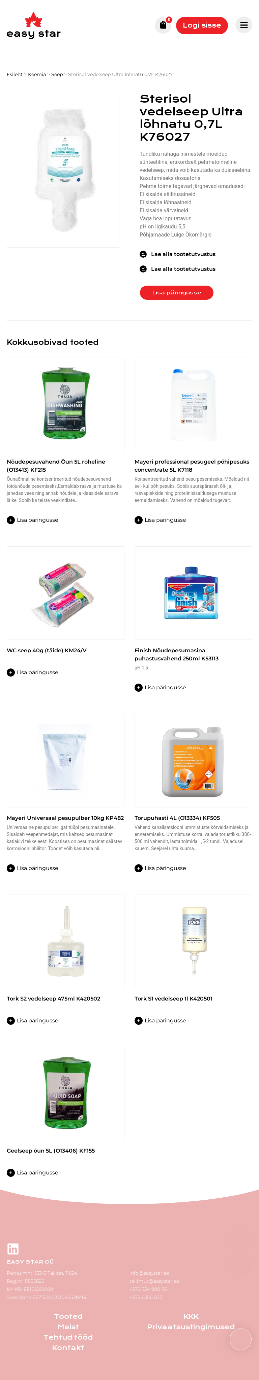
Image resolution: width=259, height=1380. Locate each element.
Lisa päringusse (176, 293)
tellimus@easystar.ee (154, 1281)
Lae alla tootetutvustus (183, 254)
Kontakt (68, 1348)
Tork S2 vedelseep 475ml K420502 (53, 998)
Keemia (37, 74)
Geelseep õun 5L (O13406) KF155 (51, 1151)
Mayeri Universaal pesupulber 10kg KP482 (65, 818)
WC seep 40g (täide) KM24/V (47, 650)
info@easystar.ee (149, 1273)
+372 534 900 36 (148, 1289)
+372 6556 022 (146, 1297)
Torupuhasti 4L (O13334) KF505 (177, 818)
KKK (191, 1316)
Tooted (68, 1316)
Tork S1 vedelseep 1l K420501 (173, 998)
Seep (57, 74)
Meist (68, 1327)
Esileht (15, 74)
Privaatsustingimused (191, 1327)
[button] (241, 1339)
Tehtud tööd (68, 1337)
